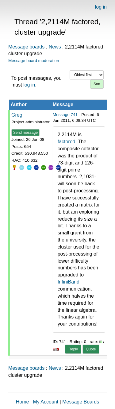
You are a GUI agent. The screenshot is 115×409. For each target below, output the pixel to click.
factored (66, 141)
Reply (73, 349)
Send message (25, 132)
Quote (91, 349)
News (55, 46)
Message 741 (65, 114)
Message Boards (80, 401)
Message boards (26, 46)
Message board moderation (33, 60)
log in (101, 7)
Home (22, 401)
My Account (45, 401)
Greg (16, 115)
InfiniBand (68, 281)
